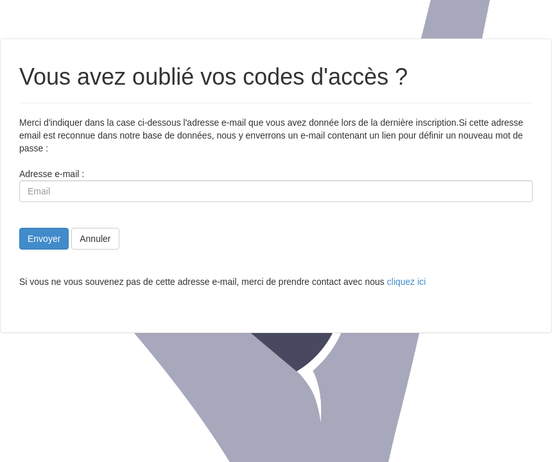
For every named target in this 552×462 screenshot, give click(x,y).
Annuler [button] (95, 239)
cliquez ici (406, 282)
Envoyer (44, 239)
